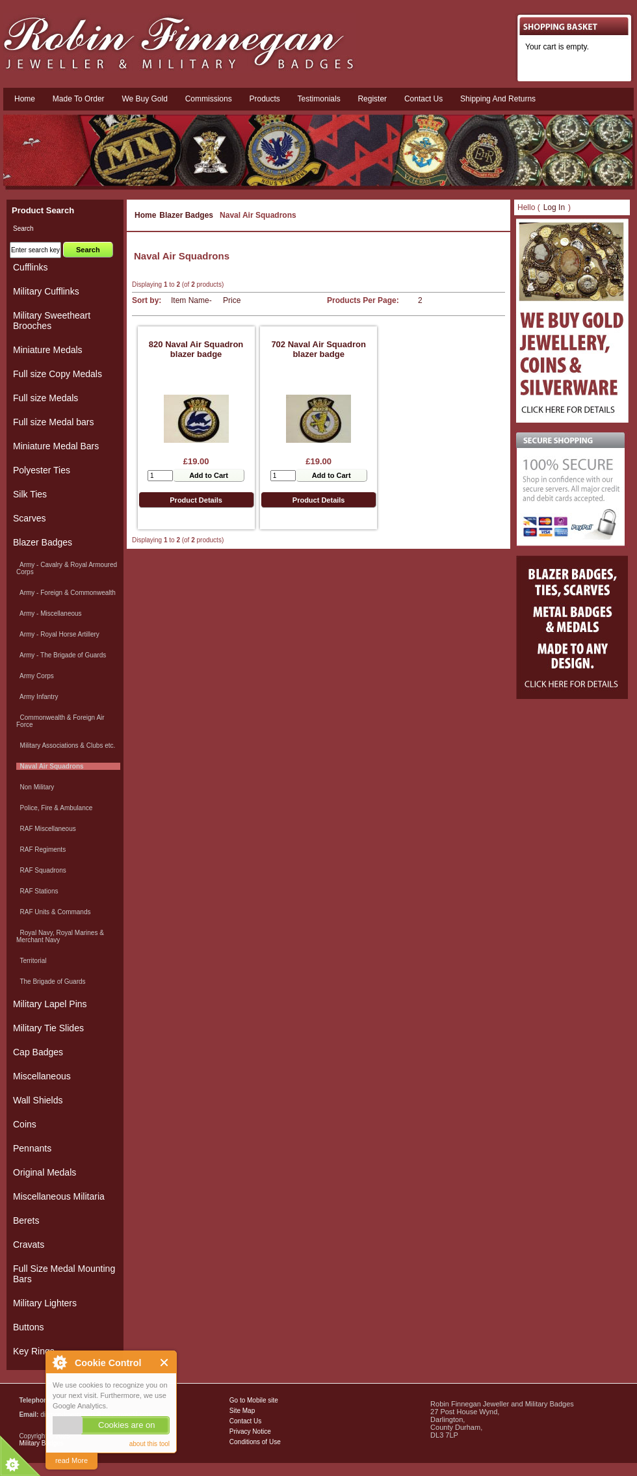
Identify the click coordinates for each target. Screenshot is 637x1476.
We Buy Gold (144, 98)
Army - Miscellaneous (49, 613)
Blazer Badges (186, 215)
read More (71, 1460)
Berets (26, 1220)
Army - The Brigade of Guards (61, 655)
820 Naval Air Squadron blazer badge (196, 349)
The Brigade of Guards (51, 981)
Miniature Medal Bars (56, 446)
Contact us (423, 98)
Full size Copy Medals (57, 374)
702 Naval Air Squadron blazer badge (318, 349)
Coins (24, 1124)
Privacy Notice (250, 1431)
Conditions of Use (255, 1441)
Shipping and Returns (498, 98)
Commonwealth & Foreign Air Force (60, 721)
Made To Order (79, 98)
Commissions (208, 98)
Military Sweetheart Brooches (51, 320)
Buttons (28, 1327)
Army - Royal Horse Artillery (57, 634)
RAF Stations (37, 891)
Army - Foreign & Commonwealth (66, 592)
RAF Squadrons (41, 870)
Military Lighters (45, 1303)
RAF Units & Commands (53, 912)
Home (24, 98)
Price (231, 300)
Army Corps (35, 675)
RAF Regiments (41, 849)
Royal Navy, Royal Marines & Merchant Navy (60, 936)
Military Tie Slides (48, 1028)
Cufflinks (30, 267)
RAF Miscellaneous (46, 828)
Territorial (31, 960)
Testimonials (319, 98)
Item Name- (191, 300)
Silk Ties (30, 494)
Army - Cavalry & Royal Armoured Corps (66, 568)
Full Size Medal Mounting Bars (64, 1273)
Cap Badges (38, 1052)
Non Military (35, 787)
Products (264, 98)
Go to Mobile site (253, 1400)
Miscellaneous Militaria (59, 1196)
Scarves (29, 518)
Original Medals (44, 1172)
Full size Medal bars (53, 422)
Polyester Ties (41, 470)
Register (372, 98)
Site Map (242, 1410)
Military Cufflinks (46, 291)
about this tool (149, 1443)
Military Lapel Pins (50, 1004)
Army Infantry (37, 696)
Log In (554, 207)
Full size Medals (45, 398)
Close (165, 1362)
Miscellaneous (42, 1076)
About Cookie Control (59, 1362)
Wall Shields (38, 1100)
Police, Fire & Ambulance (54, 807)
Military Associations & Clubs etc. (65, 745)
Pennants (32, 1148)
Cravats (28, 1244)
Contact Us (245, 1421)
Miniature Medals (48, 350)
